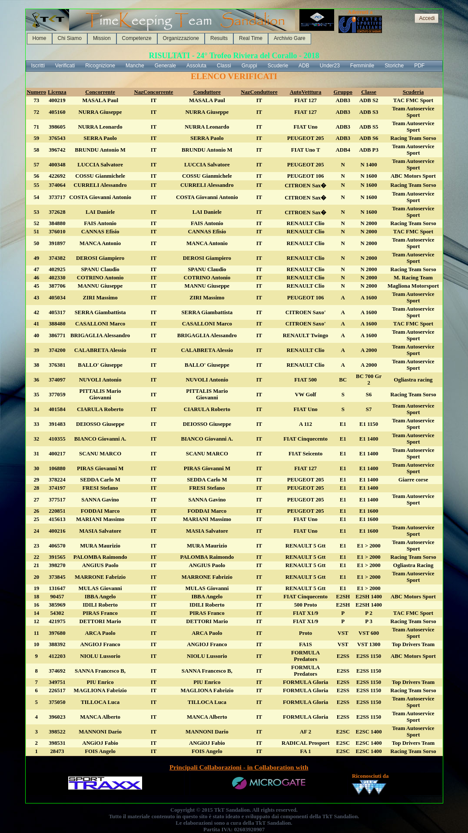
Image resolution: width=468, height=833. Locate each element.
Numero (36, 92)
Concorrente (100, 92)
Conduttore (207, 92)
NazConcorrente (153, 92)
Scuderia (413, 92)
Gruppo (343, 92)
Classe (368, 92)
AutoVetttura (306, 92)
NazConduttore (259, 92)
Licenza (57, 92)
